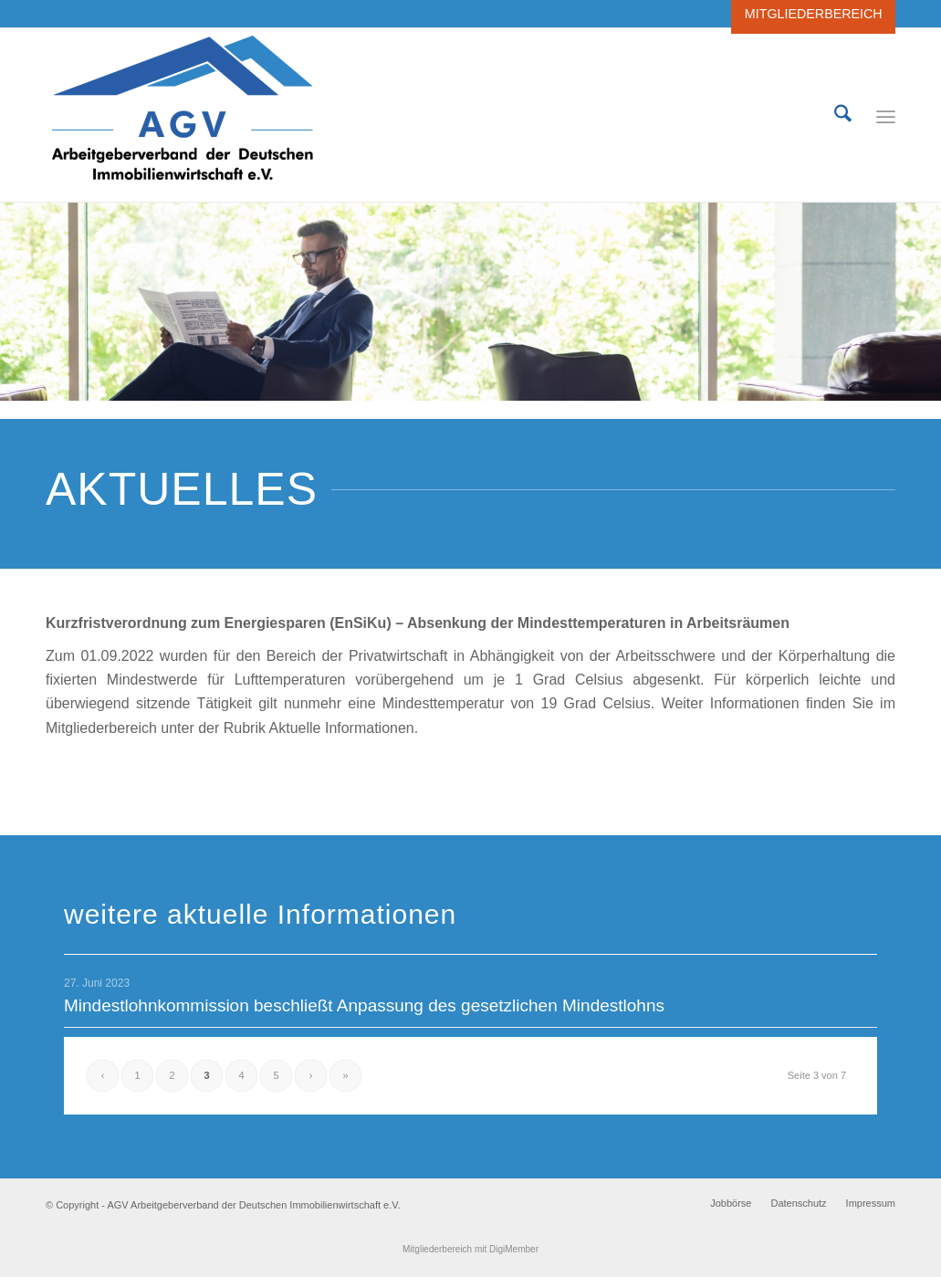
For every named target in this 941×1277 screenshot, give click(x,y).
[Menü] (885, 115)
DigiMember (513, 1249)
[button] (40, 1237)
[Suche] (842, 115)
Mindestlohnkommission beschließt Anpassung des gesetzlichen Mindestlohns (364, 1005)
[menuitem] (808, 14)
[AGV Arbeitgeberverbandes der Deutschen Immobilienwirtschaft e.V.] (182, 115)
